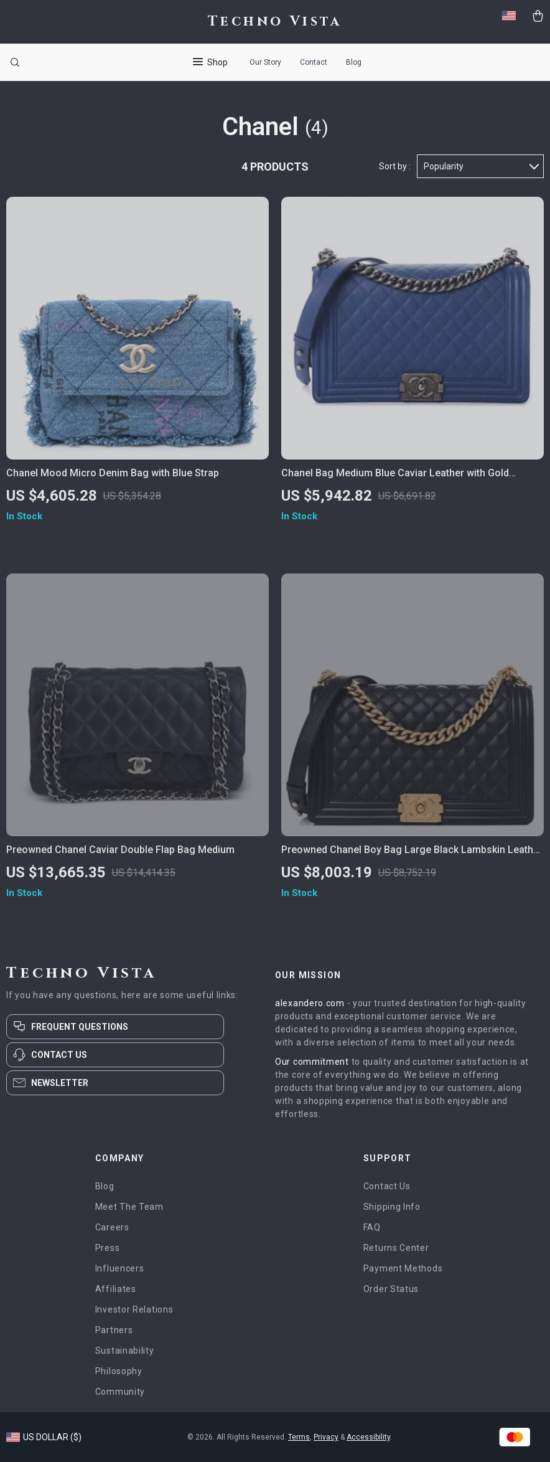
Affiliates (115, 1289)
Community (120, 1392)
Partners (114, 1330)
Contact (313, 62)
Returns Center (396, 1248)
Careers (112, 1227)
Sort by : (395, 166)
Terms (299, 1437)
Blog (353, 62)
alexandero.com (310, 1003)
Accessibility (368, 1437)
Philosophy (118, 1371)
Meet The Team (129, 1207)
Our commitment (312, 1062)
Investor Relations (134, 1309)
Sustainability (124, 1351)
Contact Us (387, 1186)
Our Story (265, 62)
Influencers (119, 1268)
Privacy (326, 1437)
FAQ (372, 1227)
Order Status (391, 1289)
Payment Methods (403, 1268)
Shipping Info (392, 1207)
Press (107, 1248)
